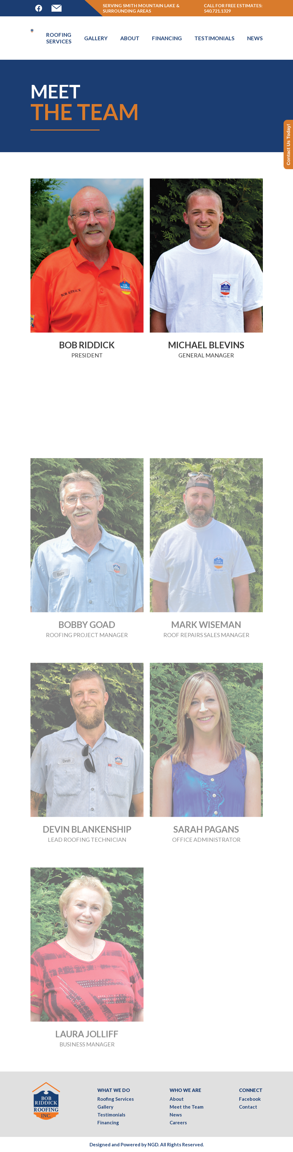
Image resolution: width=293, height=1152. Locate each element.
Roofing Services (59, 38)
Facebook (250, 1099)
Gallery (96, 38)
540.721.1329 (217, 11)
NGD (153, 1144)
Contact (248, 1107)
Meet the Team (186, 1107)
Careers (178, 1122)
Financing (167, 38)
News (255, 38)
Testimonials (214, 38)
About (129, 38)
